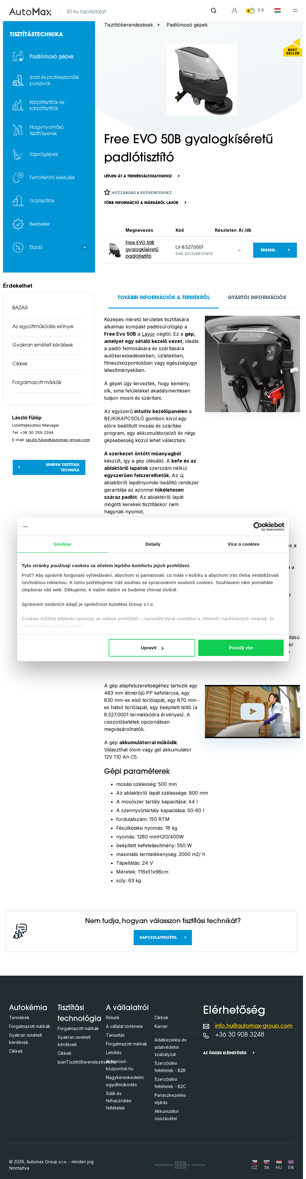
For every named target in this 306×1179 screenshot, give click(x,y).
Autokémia (28, 1008)
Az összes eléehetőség (225, 1053)
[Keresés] (213, 10)
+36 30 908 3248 (239, 1035)
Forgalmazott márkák (37, 382)
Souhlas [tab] (62, 544)
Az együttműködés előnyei (42, 327)
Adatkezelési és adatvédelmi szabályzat (170, 1047)
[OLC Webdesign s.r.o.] (180, 1165)
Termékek (19, 1017)
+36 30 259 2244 (36, 432)
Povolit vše (241, 647)
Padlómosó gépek (187, 25)
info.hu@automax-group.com (253, 1026)
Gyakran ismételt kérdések (42, 345)
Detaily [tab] (153, 544)
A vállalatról (127, 1008)
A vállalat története (124, 1026)
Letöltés (114, 1052)
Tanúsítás (115, 1035)
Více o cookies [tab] (244, 544)
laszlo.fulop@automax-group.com (58, 439)
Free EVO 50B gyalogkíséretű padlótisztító (142, 250)
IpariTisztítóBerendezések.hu (87, 1061)
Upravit (152, 647)
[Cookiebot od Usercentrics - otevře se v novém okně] (257, 526)
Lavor (148, 334)
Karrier (161, 1026)
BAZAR (20, 308)
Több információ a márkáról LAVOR (141, 203)
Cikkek (19, 364)
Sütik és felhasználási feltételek (119, 1100)
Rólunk (113, 1017)
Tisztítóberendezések (128, 25)
